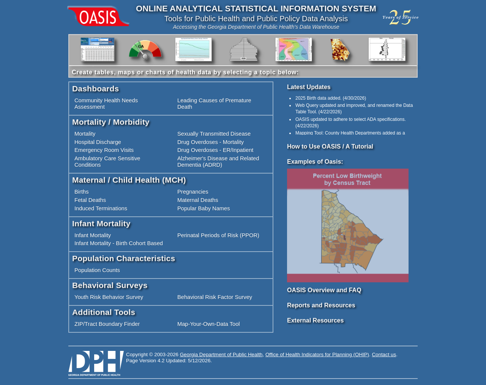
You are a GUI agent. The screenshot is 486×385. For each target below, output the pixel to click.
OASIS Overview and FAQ (324, 290)
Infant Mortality (92, 235)
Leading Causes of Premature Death (214, 103)
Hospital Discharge (97, 142)
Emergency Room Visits (104, 150)
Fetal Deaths (90, 200)
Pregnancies (192, 192)
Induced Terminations (100, 208)
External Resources (315, 320)
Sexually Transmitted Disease (214, 134)
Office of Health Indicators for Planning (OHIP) (317, 354)
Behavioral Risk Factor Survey (214, 297)
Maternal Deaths (197, 200)
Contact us (384, 354)
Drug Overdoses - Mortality (210, 142)
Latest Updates (309, 87)
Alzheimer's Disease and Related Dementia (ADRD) (218, 161)
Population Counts (97, 270)
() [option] (330, 98)
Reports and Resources (321, 305)
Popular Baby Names (203, 208)
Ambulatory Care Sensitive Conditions (107, 161)
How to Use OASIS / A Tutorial (330, 146)
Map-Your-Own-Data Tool (208, 324)
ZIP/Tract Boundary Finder (107, 324)
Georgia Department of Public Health (221, 354)
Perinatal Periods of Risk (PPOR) (218, 235)
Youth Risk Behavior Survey (108, 297)
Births (81, 192)
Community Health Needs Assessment (106, 103)
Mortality (84, 134)
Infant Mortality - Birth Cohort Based (118, 243)
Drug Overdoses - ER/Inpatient (215, 150)
